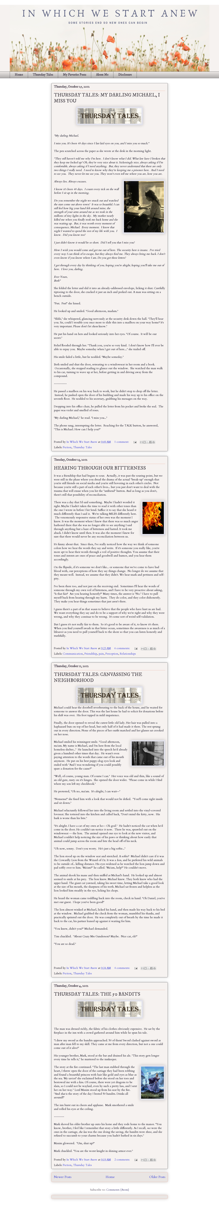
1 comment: (122, 442)
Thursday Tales (43, 75)
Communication (73, 654)
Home (19, 75)
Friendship (90, 654)
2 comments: (122, 1159)
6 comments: (122, 648)
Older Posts (157, 1177)
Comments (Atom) (117, 1190)
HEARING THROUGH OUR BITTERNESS (100, 468)
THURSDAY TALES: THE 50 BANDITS (97, 994)
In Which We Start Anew (82, 442)
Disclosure (125, 75)
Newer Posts (62, 1177)
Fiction (67, 447)
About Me (102, 75)
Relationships (128, 654)
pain (101, 654)
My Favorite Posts (74, 75)
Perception (111, 654)
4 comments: (122, 968)
